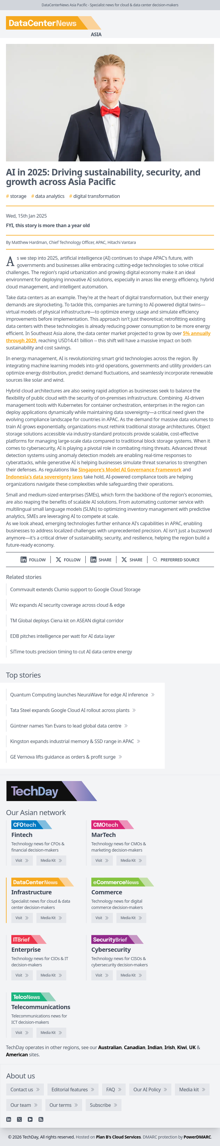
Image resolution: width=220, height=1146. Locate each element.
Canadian (134, 1047)
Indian (154, 1047)
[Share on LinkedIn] (101, 560)
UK (192, 1047)
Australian (109, 1047)
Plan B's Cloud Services (118, 1137)
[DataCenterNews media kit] (51, 918)
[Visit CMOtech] (102, 860)
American (17, 1054)
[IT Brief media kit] (51, 975)
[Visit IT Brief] (22, 975)
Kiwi (182, 1047)
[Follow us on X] (68, 560)
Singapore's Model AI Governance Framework (130, 469)
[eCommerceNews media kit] (131, 918)
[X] (19, 1119)
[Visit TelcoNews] (22, 1033)
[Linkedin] (8, 1119)
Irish (169, 1047)
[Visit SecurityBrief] (102, 975)
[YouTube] (30, 1119)
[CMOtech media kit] (131, 860)
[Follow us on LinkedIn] (33, 560)
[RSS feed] (41, 1119)
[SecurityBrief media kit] (131, 975)
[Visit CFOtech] (22, 860)
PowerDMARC (197, 1137)
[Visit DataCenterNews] (22, 918)
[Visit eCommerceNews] (102, 918)
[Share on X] (131, 560)
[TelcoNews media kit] (51, 1033)
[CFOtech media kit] (51, 860)
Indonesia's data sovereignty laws (44, 476)
